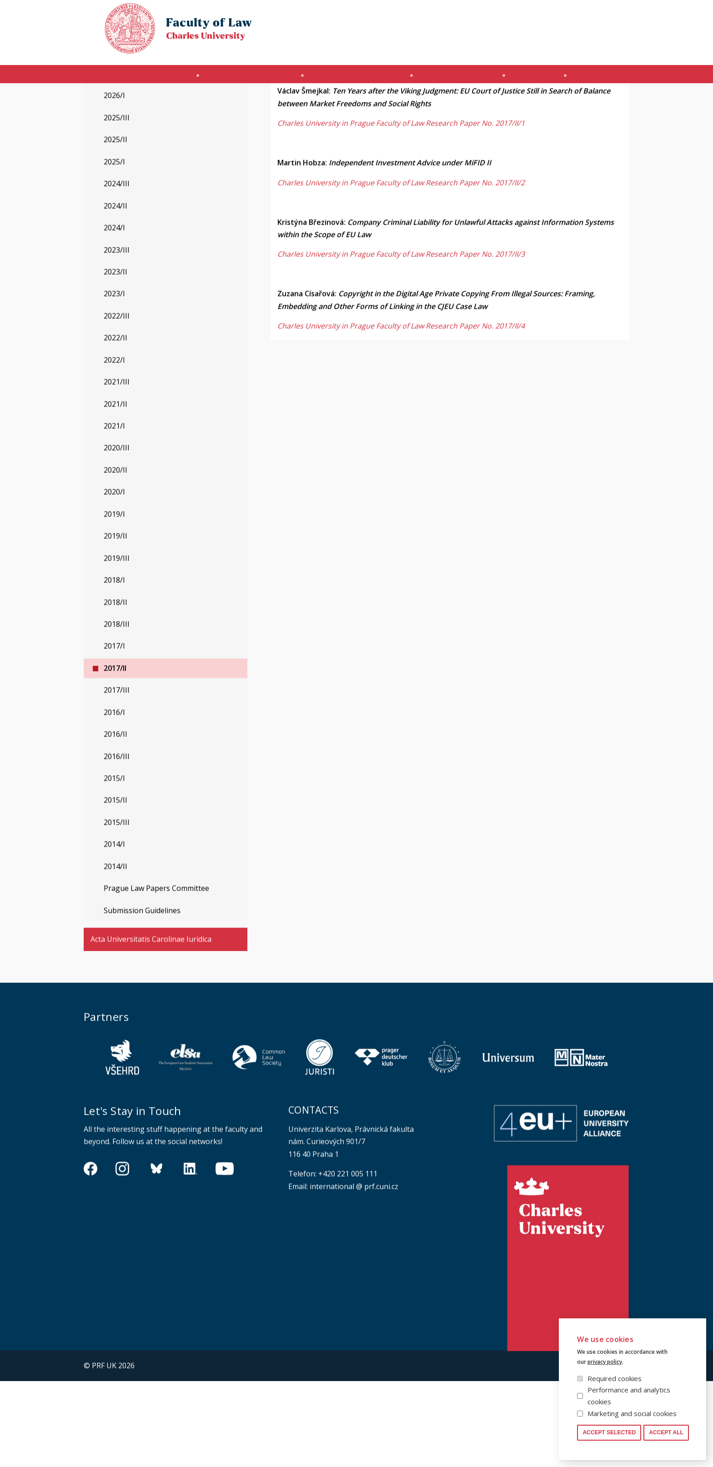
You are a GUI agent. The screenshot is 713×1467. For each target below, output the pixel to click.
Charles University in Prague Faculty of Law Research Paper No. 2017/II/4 (401, 412)
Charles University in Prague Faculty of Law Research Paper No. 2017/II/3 (401, 340)
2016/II (115, 820)
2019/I (114, 600)
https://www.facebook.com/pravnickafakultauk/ (90, 1254)
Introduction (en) (128, 79)
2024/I (114, 314)
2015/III (117, 908)
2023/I (114, 380)
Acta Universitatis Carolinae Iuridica (150, 1025)
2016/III (117, 842)
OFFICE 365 (504, 48)
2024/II (115, 292)
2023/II (115, 358)
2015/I (114, 864)
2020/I (114, 578)
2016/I (114, 798)
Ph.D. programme (461, 79)
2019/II (115, 622)
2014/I (114, 930)
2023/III (117, 336)
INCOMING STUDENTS (238, 79)
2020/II (115, 556)
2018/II (115, 688)
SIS (535, 48)
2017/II (115, 754)
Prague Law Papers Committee (156, 974)
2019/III (117, 644)
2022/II (115, 424)
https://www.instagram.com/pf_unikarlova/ (122, 1254)
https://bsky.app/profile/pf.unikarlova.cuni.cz (156, 1254)
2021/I (114, 512)
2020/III (117, 534)
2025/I (114, 248)
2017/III (117, 776)
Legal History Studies (126, 126)
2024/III (117, 270)
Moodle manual (574, 48)
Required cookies (614, 1378)
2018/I (114, 666)
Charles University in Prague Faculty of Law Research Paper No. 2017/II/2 (401, 269)
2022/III (117, 402)
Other (609, 79)
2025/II (115, 225)
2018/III (117, 710)
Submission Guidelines (142, 996)
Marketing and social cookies (632, 1413)
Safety (620, 48)
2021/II (115, 490)
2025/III (117, 204)
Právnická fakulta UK (86, 102)
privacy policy (604, 1362)
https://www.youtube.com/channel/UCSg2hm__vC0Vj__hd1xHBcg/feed (225, 1254)
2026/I (114, 181)
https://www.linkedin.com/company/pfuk (190, 1254)
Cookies (575, 15)
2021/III (117, 468)
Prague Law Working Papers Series (178, 101)
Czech (622, 32)
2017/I (114, 732)
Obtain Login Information (438, 48)
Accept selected (609, 1432)
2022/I (114, 446)
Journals (546, 79)
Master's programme (353, 79)
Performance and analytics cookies (628, 1395)
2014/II (115, 952)
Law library (614, 15)
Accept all (666, 1432)
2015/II (115, 886)
